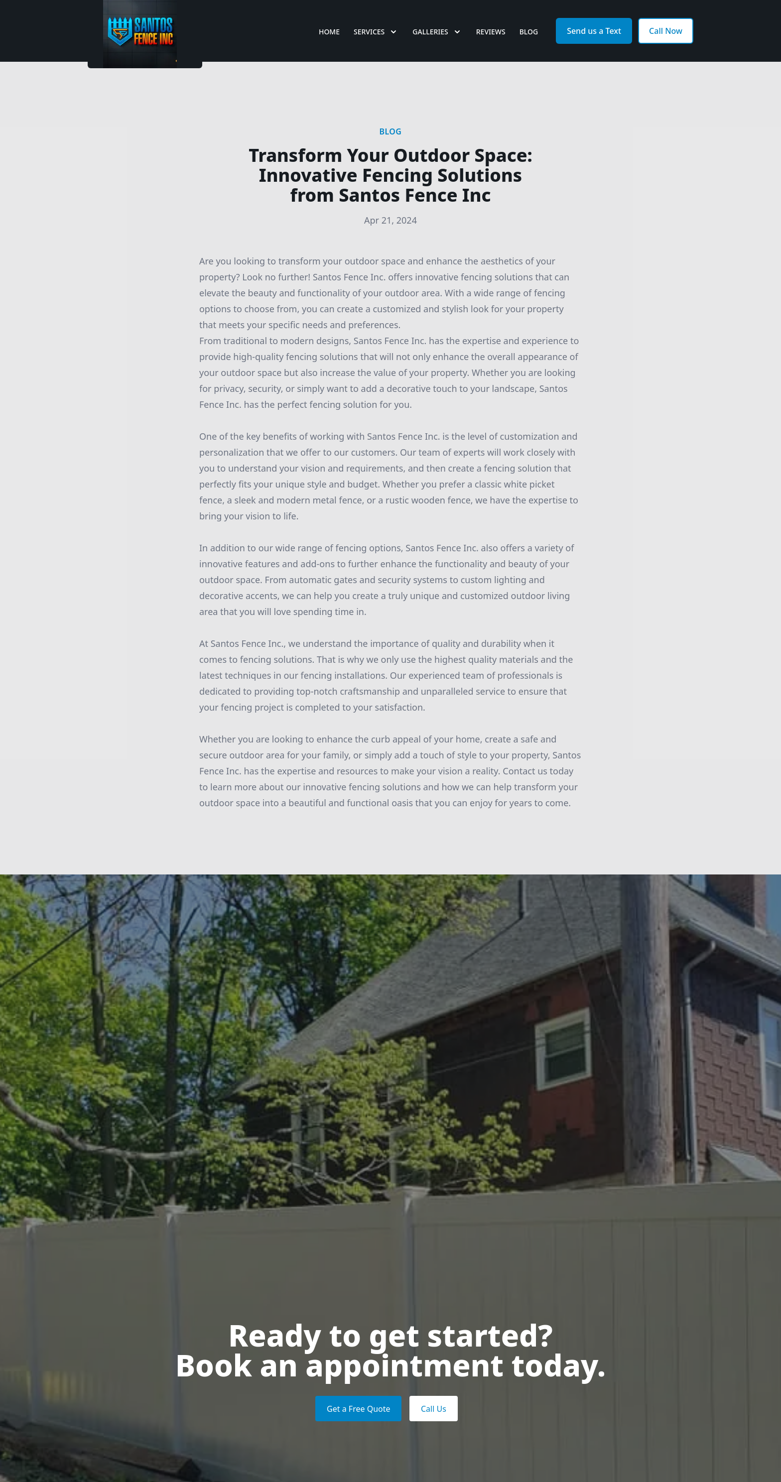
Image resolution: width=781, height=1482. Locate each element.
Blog (529, 44)
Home (329, 44)
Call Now (665, 43)
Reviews (491, 44)
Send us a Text (594, 43)
